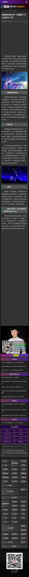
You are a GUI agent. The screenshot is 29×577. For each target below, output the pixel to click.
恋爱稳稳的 (5, 534)
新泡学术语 (6, 503)
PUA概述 (15, 521)
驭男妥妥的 (15, 534)
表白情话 (6, 509)
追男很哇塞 (23, 534)
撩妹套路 (15, 505)
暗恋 (21, 438)
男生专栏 (24, 542)
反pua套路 (10, 528)
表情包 (23, 465)
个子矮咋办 (15, 481)
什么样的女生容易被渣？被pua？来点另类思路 (13, 396)
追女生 (21, 434)
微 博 (13, 572)
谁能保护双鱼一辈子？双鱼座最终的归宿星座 (12, 370)
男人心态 (6, 513)
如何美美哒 (15, 538)
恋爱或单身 (15, 477)
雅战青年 (15, 546)
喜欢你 (7, 430)
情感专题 (10, 10)
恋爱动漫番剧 (6, 477)
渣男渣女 (24, 481)
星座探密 (14, 10)
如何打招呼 (14, 497)
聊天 (24, 513)
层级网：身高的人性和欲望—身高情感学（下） (13, 387)
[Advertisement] (14, 38)
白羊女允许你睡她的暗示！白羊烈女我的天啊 (12, 362)
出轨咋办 (24, 538)
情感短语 (6, 469)
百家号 (15, 572)
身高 (6, 461)
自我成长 (24, 509)
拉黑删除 (21, 441)
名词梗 (23, 469)
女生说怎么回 (8, 434)
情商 (21, 430)
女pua (5, 521)
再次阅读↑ (24, 446)
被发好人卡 (23, 489)
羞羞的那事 (23, 530)
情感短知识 (5, 473)
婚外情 (5, 481)
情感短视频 (23, 473)
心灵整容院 (5, 538)
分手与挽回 (23, 461)
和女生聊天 (23, 501)
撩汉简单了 (23, 526)
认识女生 (15, 513)
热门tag (12, 427)
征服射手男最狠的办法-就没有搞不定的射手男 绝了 (14, 366)
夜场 (15, 517)
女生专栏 (10, 542)
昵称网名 (15, 473)
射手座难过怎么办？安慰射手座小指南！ (15, 450)
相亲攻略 (24, 477)
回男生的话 (7, 438)
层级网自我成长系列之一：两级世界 (10, 377)
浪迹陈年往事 (8, 441)
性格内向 (24, 505)
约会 (6, 517)
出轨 (6, 465)
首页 (7, 10)
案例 (24, 517)
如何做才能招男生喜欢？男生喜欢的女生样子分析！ (14, 415)
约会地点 (15, 501)
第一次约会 (10, 491)
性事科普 (15, 469)
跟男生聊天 (15, 463)
